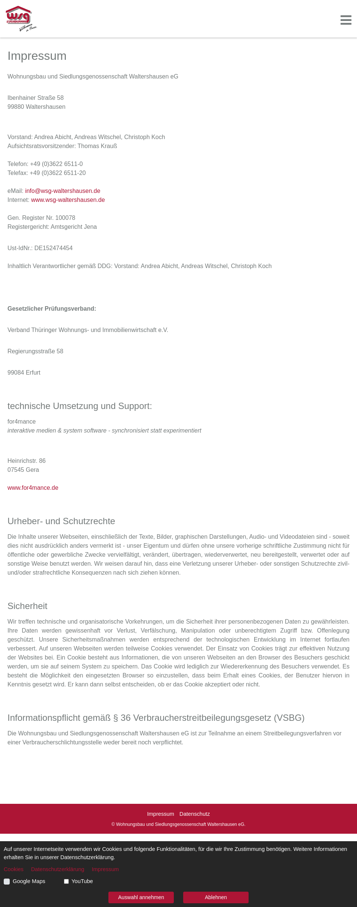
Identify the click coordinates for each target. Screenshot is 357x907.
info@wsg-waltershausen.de (62, 191)
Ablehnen (216, 897)
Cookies (14, 869)
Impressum (160, 814)
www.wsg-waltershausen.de (68, 200)
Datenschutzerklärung (57, 869)
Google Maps (29, 881)
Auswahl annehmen (141, 897)
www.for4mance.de (32, 488)
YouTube (82, 881)
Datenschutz (194, 814)
